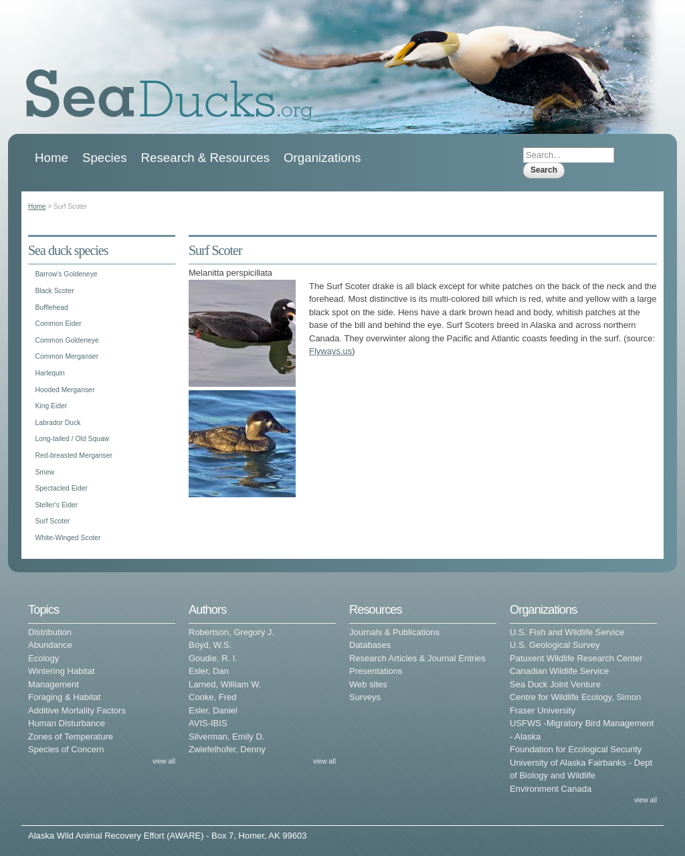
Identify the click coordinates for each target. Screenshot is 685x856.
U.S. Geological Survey (554, 645)
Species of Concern (66, 749)
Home (51, 158)
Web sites (368, 684)
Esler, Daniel (213, 710)
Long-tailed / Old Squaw (72, 438)
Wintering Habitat (61, 671)
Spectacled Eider (61, 488)
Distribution (50, 632)
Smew (44, 472)
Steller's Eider (56, 505)
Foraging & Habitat (64, 697)
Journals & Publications (394, 632)
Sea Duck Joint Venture (555, 684)
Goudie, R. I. (213, 658)
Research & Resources (205, 158)
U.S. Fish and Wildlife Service (567, 632)
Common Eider (58, 323)
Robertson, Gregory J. (231, 632)
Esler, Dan (209, 671)
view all (164, 761)
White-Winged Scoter (67, 537)
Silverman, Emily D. (226, 737)
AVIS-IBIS (208, 723)
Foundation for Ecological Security (576, 749)
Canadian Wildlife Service (559, 671)
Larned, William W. (225, 684)
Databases (370, 645)
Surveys (365, 697)
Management (53, 684)
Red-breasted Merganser (73, 455)
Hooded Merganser (64, 390)
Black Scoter (54, 290)
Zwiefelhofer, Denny (227, 749)
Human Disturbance (66, 723)
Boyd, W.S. (210, 645)
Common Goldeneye (66, 340)
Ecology (43, 658)
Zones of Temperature (70, 737)
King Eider (51, 406)
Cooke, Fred (213, 697)
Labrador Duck (57, 422)
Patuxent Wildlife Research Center (576, 658)
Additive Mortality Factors (77, 710)
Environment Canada (550, 789)
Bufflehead (51, 307)
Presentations (376, 671)
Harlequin (49, 373)
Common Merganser (66, 356)
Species (104, 158)
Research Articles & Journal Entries (417, 658)
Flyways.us (330, 351)
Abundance (50, 645)
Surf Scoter (52, 521)
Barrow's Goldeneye (66, 274)
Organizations (322, 158)
